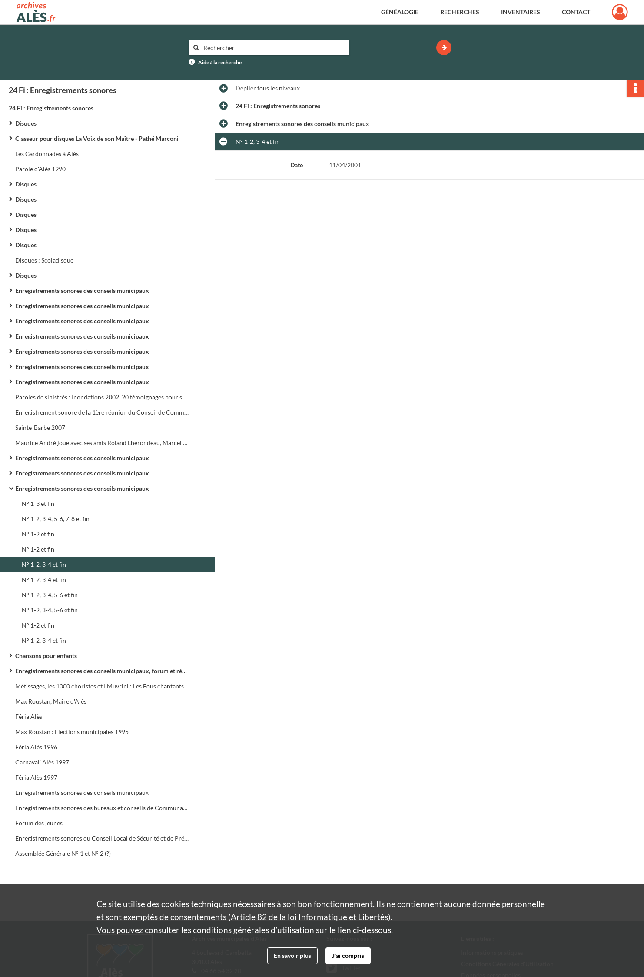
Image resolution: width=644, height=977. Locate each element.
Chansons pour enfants (46, 655)
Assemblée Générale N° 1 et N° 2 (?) (63, 853)
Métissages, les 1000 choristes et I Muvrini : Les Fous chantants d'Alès (102, 686)
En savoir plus (292, 955)
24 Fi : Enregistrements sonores (51, 108)
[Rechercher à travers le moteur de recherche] (273, 47)
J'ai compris (348, 955)
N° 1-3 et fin (38, 503)
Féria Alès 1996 (36, 747)
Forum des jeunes (39, 823)
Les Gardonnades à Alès (47, 153)
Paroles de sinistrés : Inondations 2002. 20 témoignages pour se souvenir (102, 397)
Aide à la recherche (220, 62)
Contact (576, 12)
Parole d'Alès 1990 (40, 169)
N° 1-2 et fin (38, 534)
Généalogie (399, 12)
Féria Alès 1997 (36, 777)
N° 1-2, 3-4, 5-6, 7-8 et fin (56, 518)
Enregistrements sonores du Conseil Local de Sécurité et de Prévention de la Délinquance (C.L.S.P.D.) (102, 838)
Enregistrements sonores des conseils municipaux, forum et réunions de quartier (102, 671)
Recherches (459, 12)
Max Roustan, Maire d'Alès (50, 701)
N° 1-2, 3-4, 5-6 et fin (50, 594)
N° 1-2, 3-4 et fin (44, 564)
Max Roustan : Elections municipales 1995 (72, 731)
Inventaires (520, 12)
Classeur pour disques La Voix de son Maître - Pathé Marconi (97, 138)
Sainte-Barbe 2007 (40, 427)
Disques (26, 123)
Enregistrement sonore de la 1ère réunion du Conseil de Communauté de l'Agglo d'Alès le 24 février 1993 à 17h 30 (102, 412)
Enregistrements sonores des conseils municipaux (82, 290)
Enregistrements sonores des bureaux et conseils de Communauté (102, 807)
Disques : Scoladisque (44, 260)
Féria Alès (28, 716)
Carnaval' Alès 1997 (42, 762)
